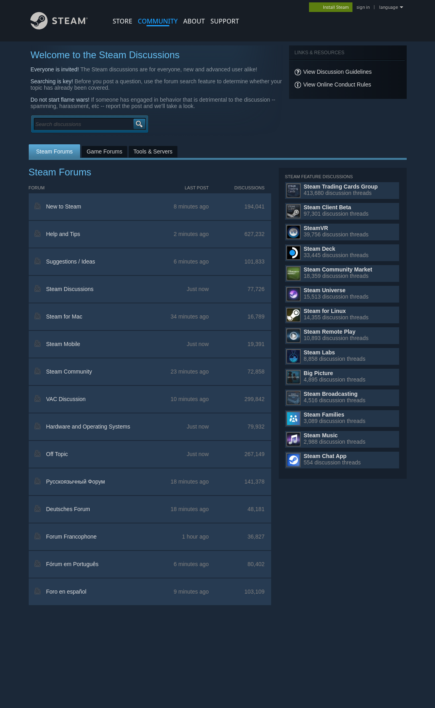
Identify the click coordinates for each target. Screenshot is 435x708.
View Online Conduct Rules (337, 84)
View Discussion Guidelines (337, 72)
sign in (363, 7)
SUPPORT (225, 21)
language (388, 7)
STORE (122, 21)
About (194, 21)
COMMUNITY (158, 21)
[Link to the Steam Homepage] (59, 27)
